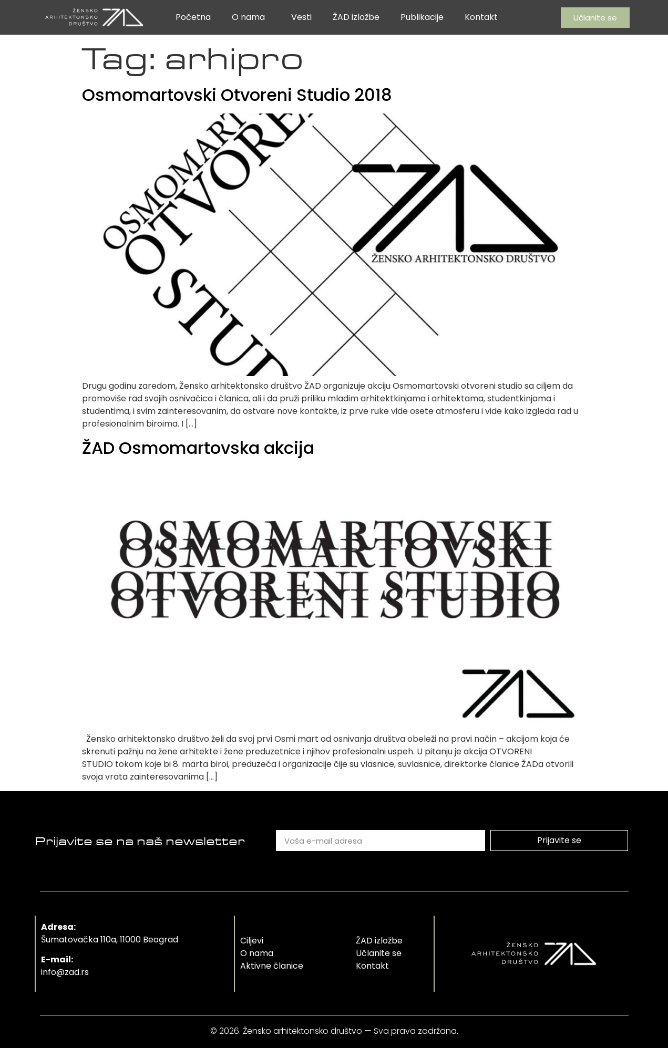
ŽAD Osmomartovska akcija (198, 448)
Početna (193, 17)
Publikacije (422, 17)
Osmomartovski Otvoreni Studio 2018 (237, 95)
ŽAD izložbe (356, 17)
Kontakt (481, 17)
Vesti (301, 17)
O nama (251, 17)
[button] (595, 17)
